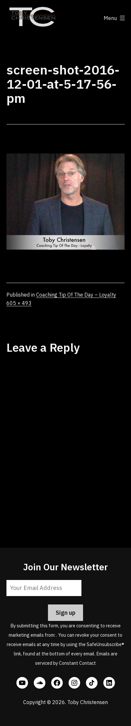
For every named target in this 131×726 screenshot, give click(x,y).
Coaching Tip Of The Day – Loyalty (76, 294)
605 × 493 (19, 303)
